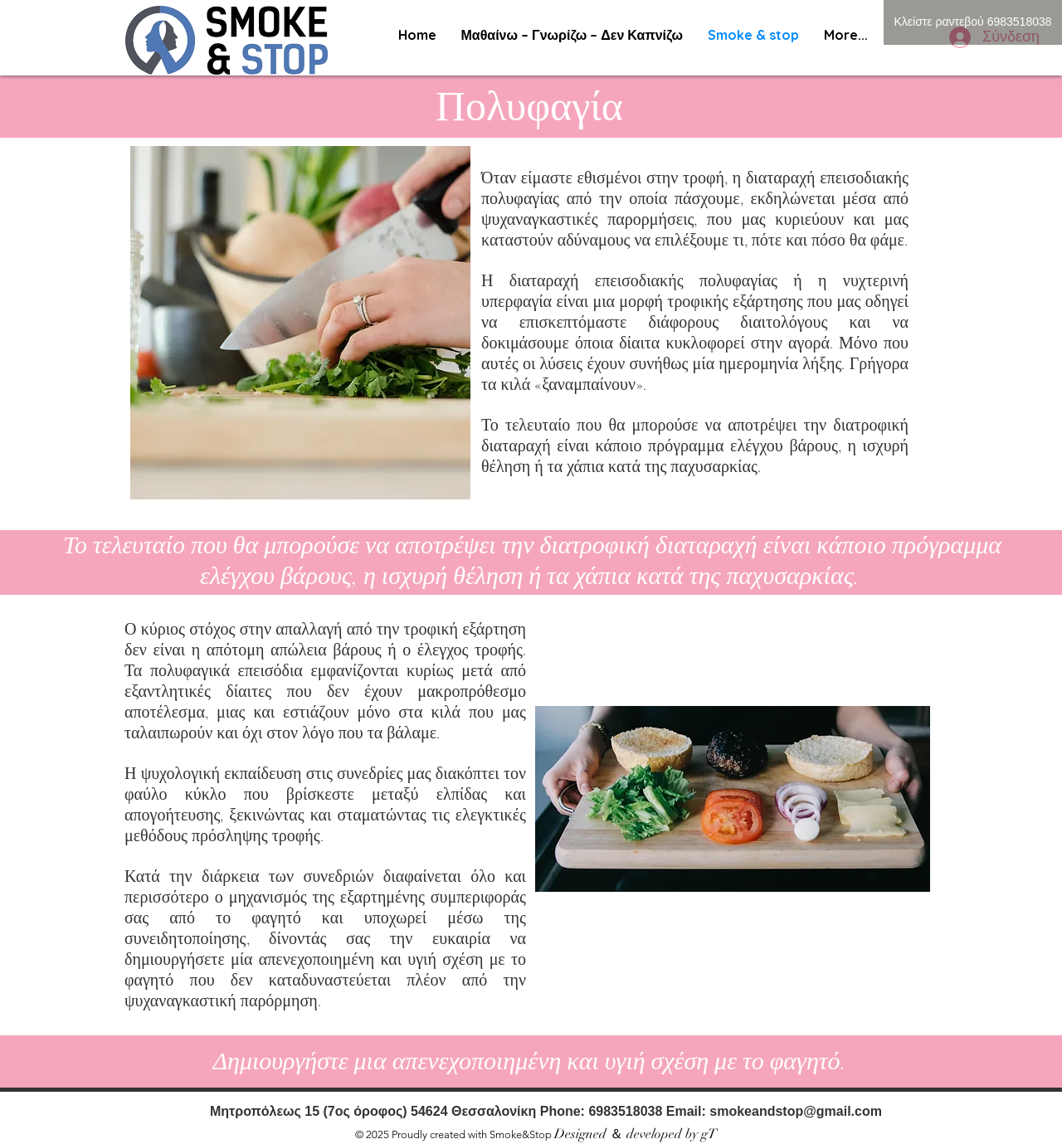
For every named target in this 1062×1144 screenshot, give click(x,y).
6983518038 (626, 1111)
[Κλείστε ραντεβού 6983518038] (973, 22)
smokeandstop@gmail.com (795, 1111)
